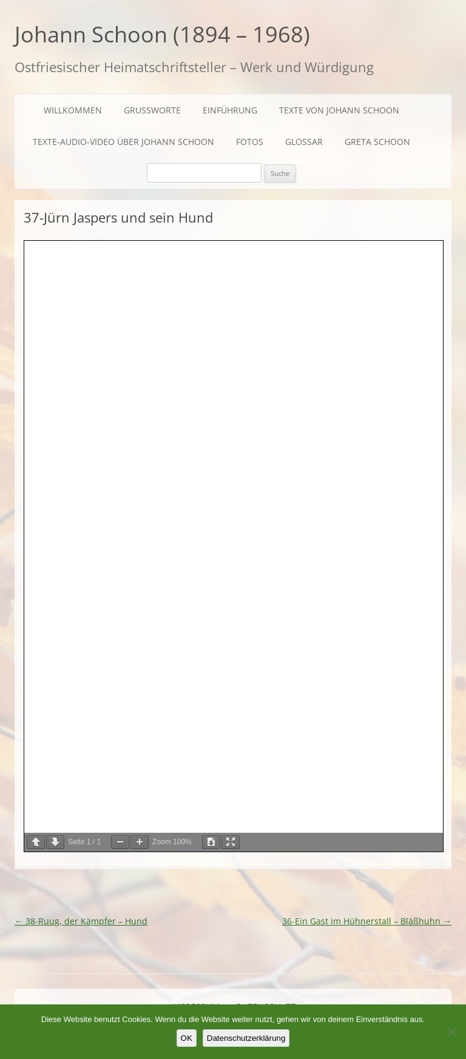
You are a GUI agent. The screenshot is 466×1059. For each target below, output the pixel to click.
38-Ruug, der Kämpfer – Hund (81, 921)
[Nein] (451, 1032)
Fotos (249, 141)
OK (186, 1038)
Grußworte (152, 110)
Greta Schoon (377, 141)
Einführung (230, 110)
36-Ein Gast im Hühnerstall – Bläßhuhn (366, 921)
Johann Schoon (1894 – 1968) (162, 34)
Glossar (304, 141)
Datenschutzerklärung (246, 1038)
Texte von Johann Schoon (339, 110)
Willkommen (73, 110)
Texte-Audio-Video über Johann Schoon (123, 141)
